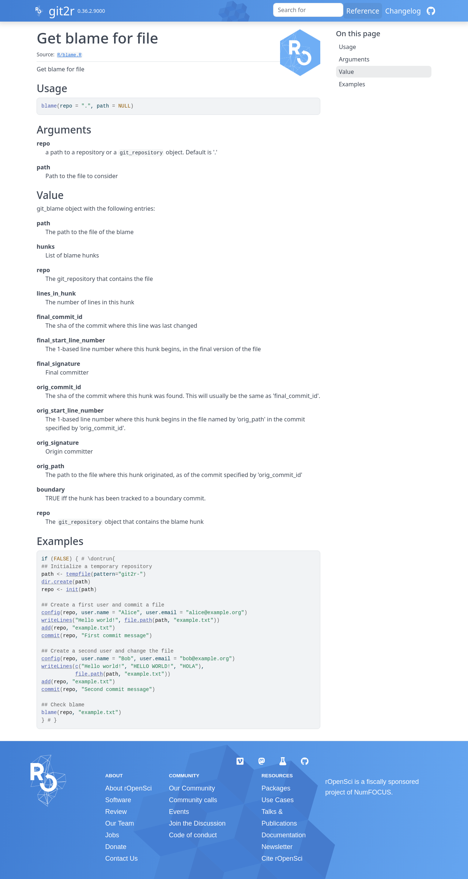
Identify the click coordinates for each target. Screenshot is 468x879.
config (50, 613)
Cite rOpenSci (281, 858)
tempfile (78, 574)
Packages (275, 788)
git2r (62, 10)
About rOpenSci (128, 788)
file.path (138, 620)
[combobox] (308, 10)
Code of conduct (193, 835)
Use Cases (277, 800)
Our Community (192, 788)
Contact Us (121, 858)
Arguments (354, 59)
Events (179, 811)
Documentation (283, 835)
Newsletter (276, 846)
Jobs (112, 835)
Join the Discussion (197, 823)
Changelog (403, 11)
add (45, 628)
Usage (347, 47)
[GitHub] (431, 11)
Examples (352, 84)
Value (346, 72)
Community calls (193, 800)
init (72, 590)
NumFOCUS (372, 792)
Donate (116, 846)
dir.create (56, 582)
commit (50, 636)
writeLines (56, 620)
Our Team (119, 823)
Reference (362, 11)
